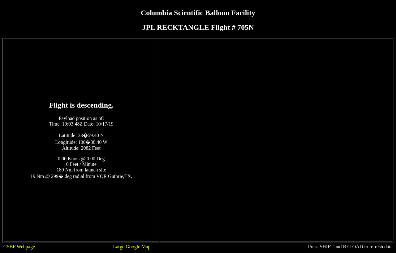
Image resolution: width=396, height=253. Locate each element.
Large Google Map (131, 246)
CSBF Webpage (19, 246)
